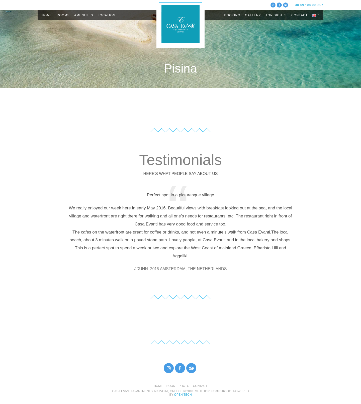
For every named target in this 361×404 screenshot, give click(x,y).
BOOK (170, 386)
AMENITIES (83, 15)
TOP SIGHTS (276, 15)
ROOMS (63, 15)
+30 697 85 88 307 (308, 5)
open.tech (183, 394)
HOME (47, 15)
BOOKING (232, 15)
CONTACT (299, 15)
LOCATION (106, 15)
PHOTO (184, 386)
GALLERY (253, 15)
